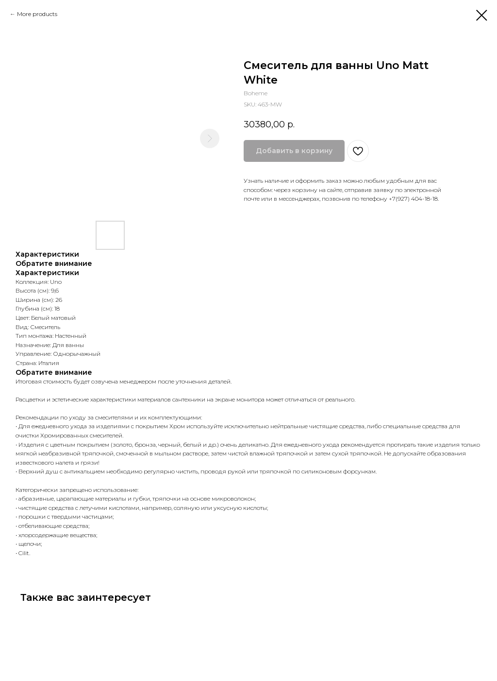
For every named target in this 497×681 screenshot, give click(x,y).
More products (37, 13)
